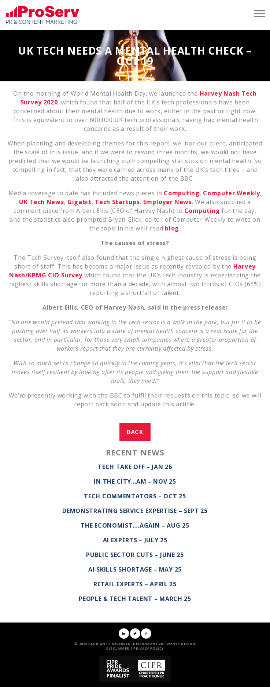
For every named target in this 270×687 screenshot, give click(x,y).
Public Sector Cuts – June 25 (135, 555)
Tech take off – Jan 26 (135, 467)
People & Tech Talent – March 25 (135, 599)
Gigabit (79, 202)
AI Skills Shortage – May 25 (135, 569)
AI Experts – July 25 (135, 540)
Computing (181, 193)
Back (135, 432)
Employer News (167, 202)
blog (172, 228)
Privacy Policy (148, 648)
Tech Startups (117, 202)
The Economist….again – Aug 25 (135, 525)
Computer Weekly (231, 193)
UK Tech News (41, 202)
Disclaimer (117, 648)
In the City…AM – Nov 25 (135, 481)
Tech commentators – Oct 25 (135, 496)
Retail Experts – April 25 (135, 584)
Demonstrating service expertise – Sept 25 (135, 511)
